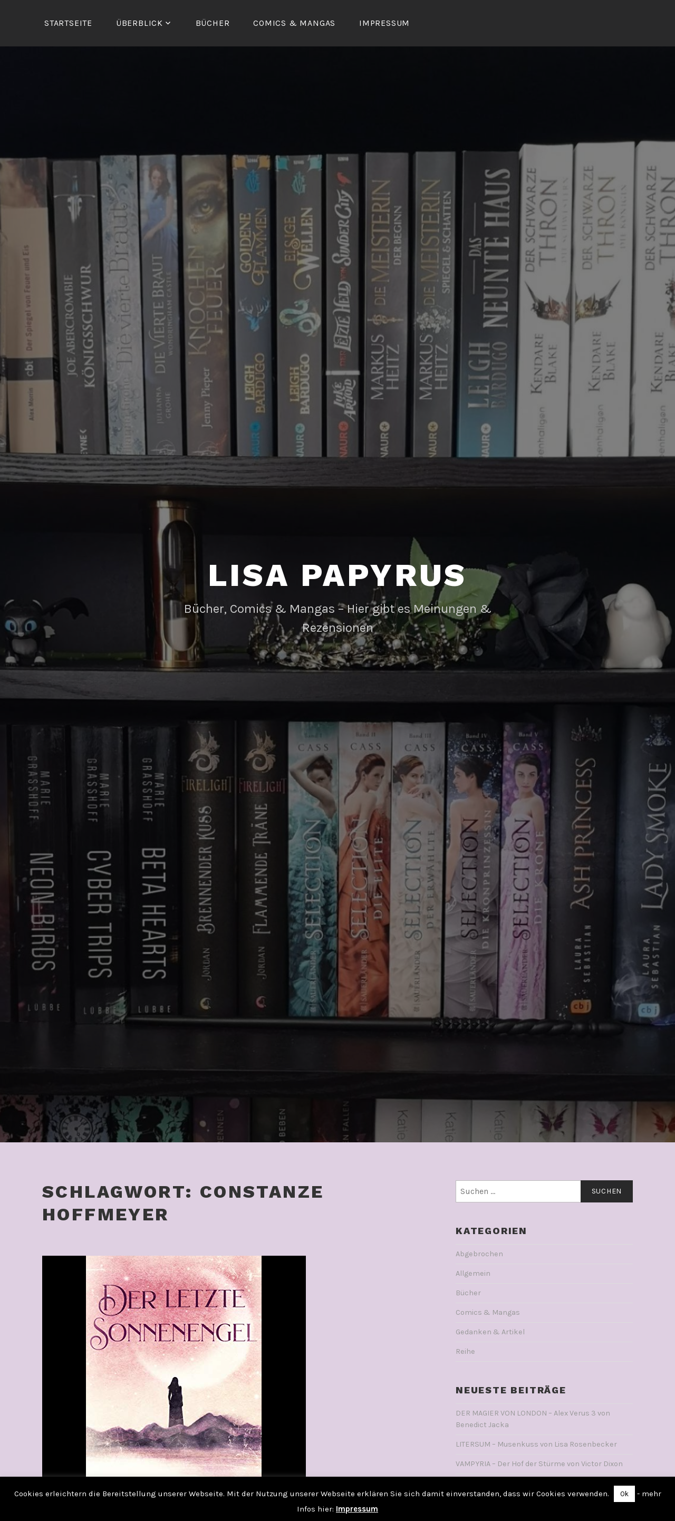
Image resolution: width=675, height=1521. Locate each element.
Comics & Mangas (294, 23)
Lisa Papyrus (338, 575)
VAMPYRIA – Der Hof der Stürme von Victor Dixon (539, 1463)
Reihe (465, 1351)
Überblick (139, 23)
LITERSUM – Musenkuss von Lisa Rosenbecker (536, 1444)
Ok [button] (624, 1494)
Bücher (213, 23)
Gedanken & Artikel (490, 1331)
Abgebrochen (479, 1253)
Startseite (68, 23)
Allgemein (473, 1273)
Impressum (384, 23)
